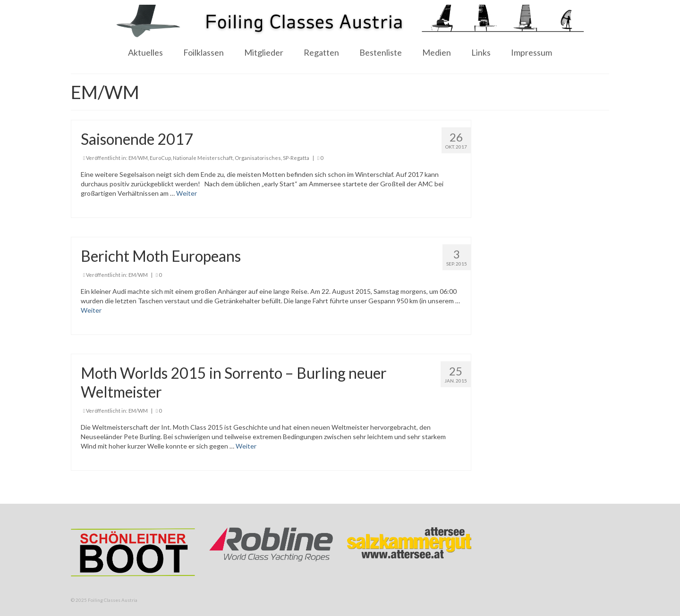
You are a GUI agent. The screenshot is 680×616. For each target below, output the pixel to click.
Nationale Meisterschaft (203, 158)
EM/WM (138, 158)
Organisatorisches (258, 158)
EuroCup (160, 158)
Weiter (186, 193)
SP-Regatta (296, 158)
